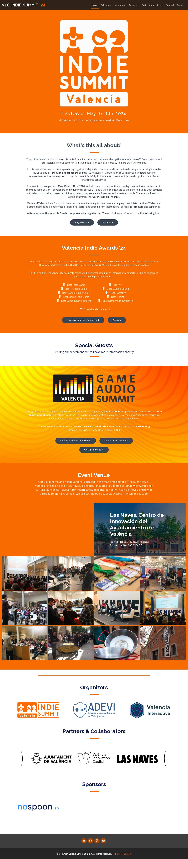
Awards (134, 5)
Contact (170, 5)
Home (95, 5)
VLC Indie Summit (24, 5)
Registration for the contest (83, 320)
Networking (120, 5)
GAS (144, 5)
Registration (82, 222)
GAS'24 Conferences (116, 440)
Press (160, 5)
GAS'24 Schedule (94, 450)
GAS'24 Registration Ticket (75, 440)
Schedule (106, 5)
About (151, 5)
